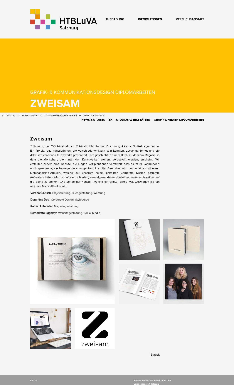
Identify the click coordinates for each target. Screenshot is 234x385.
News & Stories (93, 119)
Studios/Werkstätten (133, 119)
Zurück (155, 354)
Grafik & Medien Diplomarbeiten (179, 119)
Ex (110, 119)
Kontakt (34, 381)
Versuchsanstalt (190, 19)
